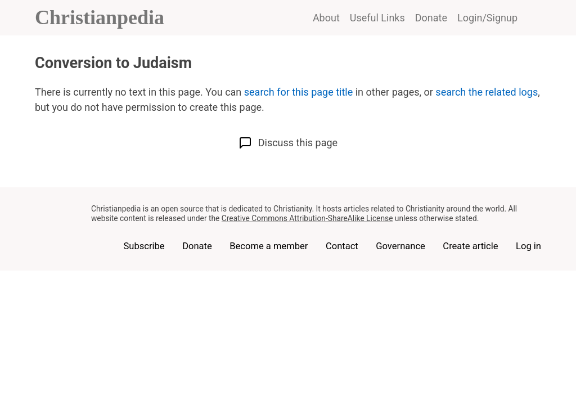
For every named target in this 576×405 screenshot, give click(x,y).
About (326, 18)
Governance (400, 246)
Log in (528, 246)
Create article (470, 246)
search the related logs (486, 92)
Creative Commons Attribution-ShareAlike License (307, 218)
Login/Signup (487, 18)
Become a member (269, 246)
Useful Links (377, 18)
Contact (342, 246)
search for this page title (298, 92)
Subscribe (144, 246)
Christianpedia (99, 17)
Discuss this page (288, 143)
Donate (431, 18)
